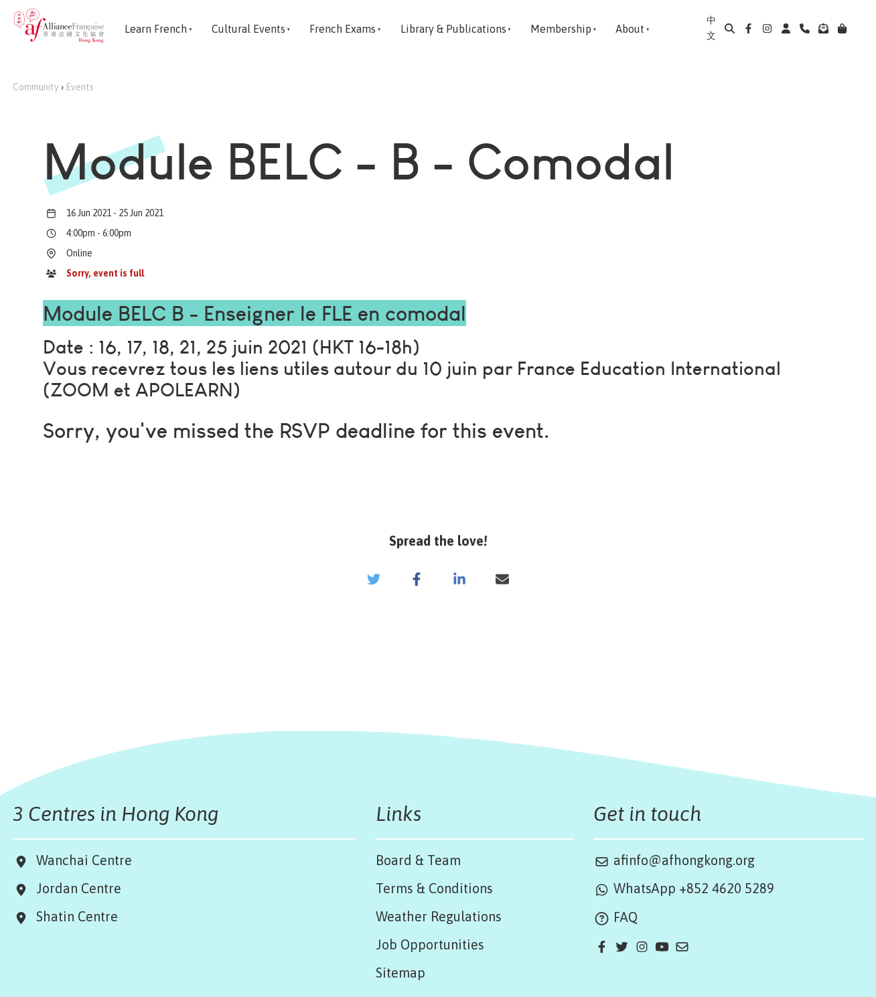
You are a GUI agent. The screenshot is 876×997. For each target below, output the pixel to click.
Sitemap (400, 972)
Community (36, 87)
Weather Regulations (439, 916)
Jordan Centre (75, 888)
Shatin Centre (73, 916)
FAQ (615, 917)
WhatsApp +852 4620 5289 (683, 888)
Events (80, 87)
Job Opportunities (430, 944)
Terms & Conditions (434, 888)
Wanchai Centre (85, 860)
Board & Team (418, 860)
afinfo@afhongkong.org (674, 860)
